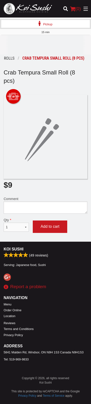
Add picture (13, 96)
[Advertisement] (45, 45)
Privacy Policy (13, 335)
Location (9, 316)
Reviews (9, 323)
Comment (45, 205)
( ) (75, 8)
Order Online (12, 310)
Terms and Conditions (19, 329)
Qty (16, 225)
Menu (7, 304)
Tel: (16, 359)
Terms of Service (53, 395)
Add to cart (50, 226)
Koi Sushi (14, 249)
